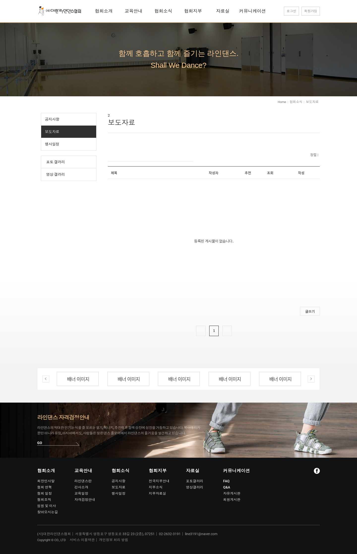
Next (311, 379)
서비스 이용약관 (82, 540)
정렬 (313, 154)
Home (282, 102)
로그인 (291, 11)
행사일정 (52, 144)
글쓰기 (310, 311)
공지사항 (52, 119)
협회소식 (296, 102)
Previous (45, 379)
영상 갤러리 (55, 174)
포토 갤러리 (55, 162)
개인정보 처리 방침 (113, 540)
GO (39, 443)
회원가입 (310, 11)
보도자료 (52, 132)
